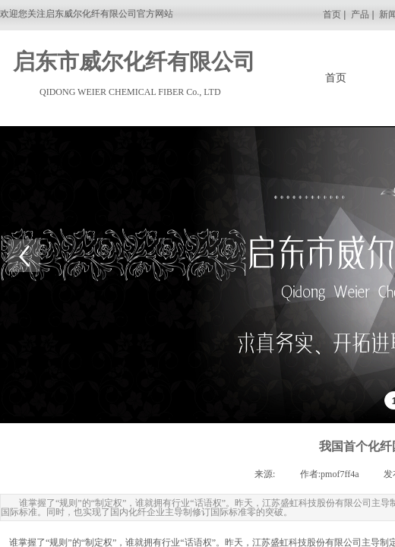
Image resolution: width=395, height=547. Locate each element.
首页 (333, 14)
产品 (360, 14)
